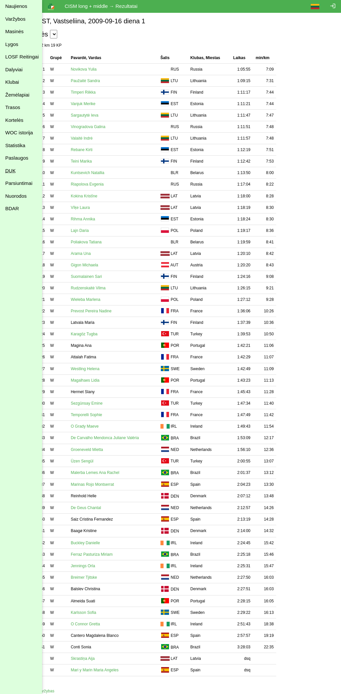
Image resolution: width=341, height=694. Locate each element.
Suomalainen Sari (107, 276)
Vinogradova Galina (109, 126)
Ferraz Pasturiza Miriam (113, 554)
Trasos (12, 107)
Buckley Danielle (106, 543)
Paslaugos (16, 158)
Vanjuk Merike (104, 103)
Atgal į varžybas (61, 691)
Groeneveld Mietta (108, 449)
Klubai (12, 82)
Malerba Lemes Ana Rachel (116, 472)
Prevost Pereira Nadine (112, 311)
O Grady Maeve (106, 426)
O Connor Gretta (106, 624)
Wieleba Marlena (106, 299)
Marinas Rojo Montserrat (113, 484)
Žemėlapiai (17, 95)
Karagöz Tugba (105, 334)
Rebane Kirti (102, 149)
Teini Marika (102, 161)
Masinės (14, 31)
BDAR (12, 208)
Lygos (11, 44)
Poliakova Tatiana (107, 242)
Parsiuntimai (19, 183)
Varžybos (15, 19)
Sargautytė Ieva (105, 115)
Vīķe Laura (101, 207)
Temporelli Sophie (107, 415)
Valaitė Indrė (103, 138)
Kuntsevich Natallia (108, 172)
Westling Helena (106, 369)
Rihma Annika (104, 219)
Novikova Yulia (105, 69)
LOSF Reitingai (22, 56)
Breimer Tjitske (105, 577)
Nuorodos (16, 196)
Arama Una (102, 253)
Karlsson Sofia (104, 612)
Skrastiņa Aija (104, 658)
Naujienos (16, 6)
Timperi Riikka (104, 92)
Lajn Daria (101, 230)
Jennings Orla (104, 566)
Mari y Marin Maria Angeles (115, 670)
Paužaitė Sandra (106, 80)
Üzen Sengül (103, 461)
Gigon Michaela (105, 265)
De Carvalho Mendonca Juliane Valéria (126, 438)
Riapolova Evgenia (108, 184)
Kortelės (14, 120)
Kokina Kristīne (105, 196)
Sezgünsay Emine (108, 403)
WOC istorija (19, 132)
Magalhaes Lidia (106, 380)
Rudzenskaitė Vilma (109, 288)
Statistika (15, 145)
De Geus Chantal (107, 507)
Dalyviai (14, 69)
